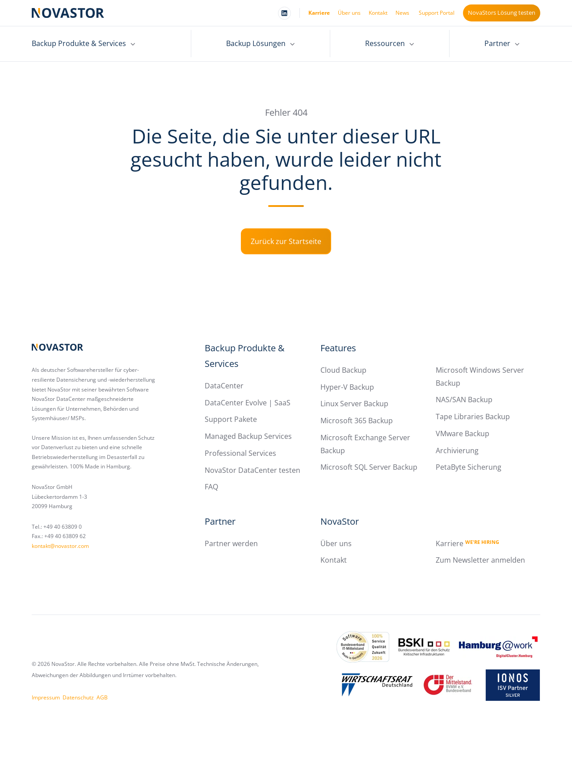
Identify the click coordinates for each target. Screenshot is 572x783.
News (402, 13)
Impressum (46, 697)
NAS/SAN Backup (464, 399)
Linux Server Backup (354, 403)
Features (338, 348)
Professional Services (240, 453)
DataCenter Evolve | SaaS (247, 403)
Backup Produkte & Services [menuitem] (79, 43)
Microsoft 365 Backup (356, 420)
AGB (102, 697)
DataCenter (224, 386)
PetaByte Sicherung (468, 467)
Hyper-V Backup (347, 387)
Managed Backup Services (248, 436)
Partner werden (231, 543)
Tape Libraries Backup (473, 416)
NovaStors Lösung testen (501, 12)
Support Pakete (231, 419)
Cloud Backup (343, 370)
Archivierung (457, 450)
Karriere (319, 13)
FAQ (211, 487)
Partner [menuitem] (497, 43)
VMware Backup (462, 433)
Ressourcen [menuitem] (385, 43)
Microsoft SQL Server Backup (368, 467)
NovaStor (339, 521)
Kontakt (378, 13)
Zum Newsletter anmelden (480, 560)
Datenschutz (78, 697)
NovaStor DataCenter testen (252, 470)
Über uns (349, 13)
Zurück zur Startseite (286, 241)
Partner (220, 521)
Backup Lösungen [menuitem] (256, 43)
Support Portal (436, 13)
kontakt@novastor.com (60, 546)
